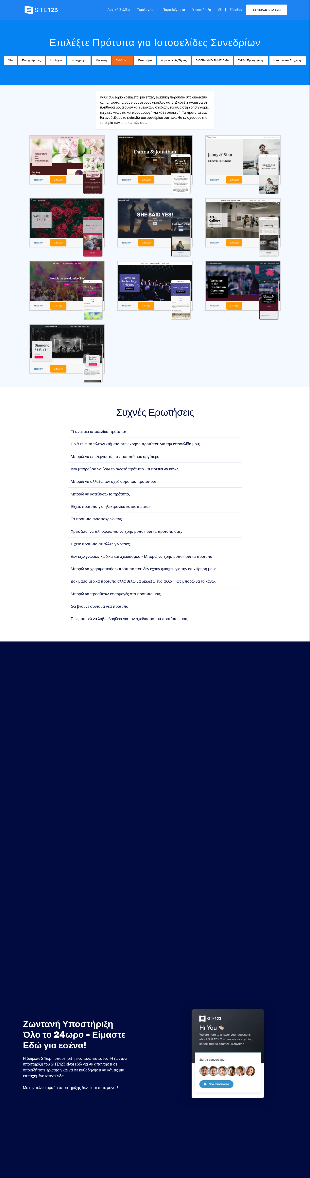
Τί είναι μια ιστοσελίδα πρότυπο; (98, 432)
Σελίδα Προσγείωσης (251, 60)
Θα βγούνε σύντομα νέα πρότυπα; (100, 607)
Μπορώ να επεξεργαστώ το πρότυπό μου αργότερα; (116, 457)
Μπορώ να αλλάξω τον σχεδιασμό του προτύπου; (113, 482)
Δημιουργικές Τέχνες (174, 60)
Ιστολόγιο (55, 60)
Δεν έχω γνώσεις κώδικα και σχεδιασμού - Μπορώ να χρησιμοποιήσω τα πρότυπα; (142, 557)
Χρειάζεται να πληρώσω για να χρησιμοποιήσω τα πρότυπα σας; (126, 532)
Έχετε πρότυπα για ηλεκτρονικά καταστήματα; (110, 507)
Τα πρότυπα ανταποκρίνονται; (96, 520)
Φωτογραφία (79, 60)
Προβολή (39, 179)
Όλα (10, 60)
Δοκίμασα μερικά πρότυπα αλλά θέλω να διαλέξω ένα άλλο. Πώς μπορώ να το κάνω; (143, 582)
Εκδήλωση (122, 60)
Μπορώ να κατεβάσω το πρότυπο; (100, 495)
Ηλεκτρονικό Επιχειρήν (287, 60)
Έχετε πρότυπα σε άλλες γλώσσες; (101, 545)
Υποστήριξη (201, 10)
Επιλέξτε (59, 179)
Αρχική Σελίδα (119, 10)
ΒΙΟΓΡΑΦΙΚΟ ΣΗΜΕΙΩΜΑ (212, 60)
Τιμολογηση (146, 10)
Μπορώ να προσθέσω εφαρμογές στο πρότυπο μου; (116, 595)
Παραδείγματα (174, 10)
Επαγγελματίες (31, 60)
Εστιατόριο (145, 60)
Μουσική (101, 60)
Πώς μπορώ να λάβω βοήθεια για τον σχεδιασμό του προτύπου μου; (129, 620)
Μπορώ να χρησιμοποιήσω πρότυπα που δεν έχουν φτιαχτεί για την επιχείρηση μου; (143, 570)
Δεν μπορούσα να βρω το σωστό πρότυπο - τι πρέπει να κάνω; (125, 470)
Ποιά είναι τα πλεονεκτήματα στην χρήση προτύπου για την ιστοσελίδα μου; (135, 445)
